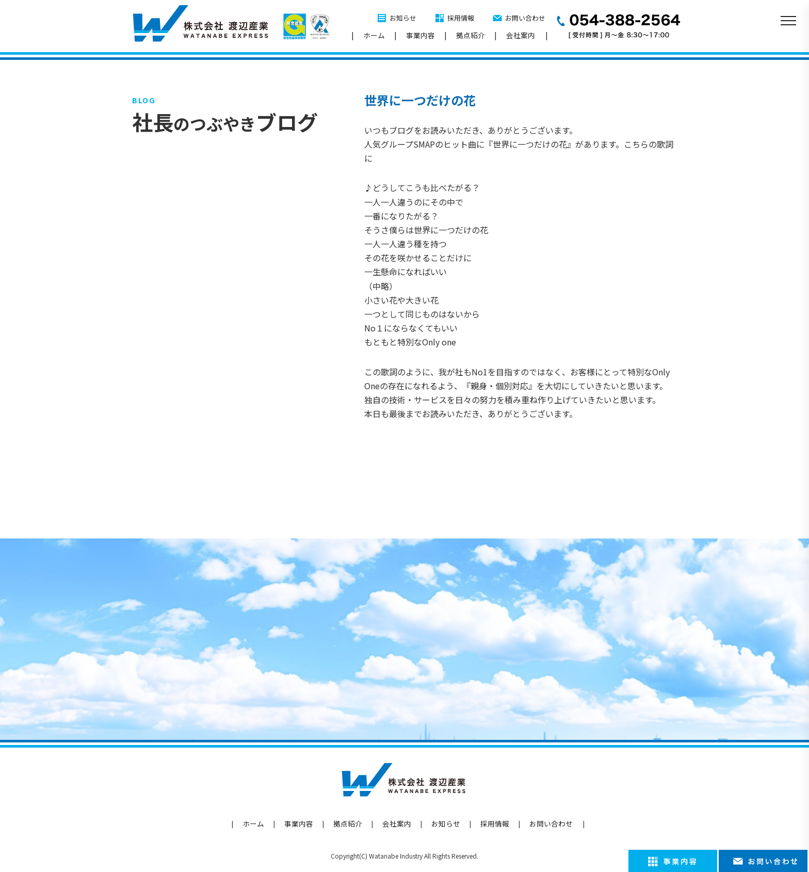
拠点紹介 (470, 35)
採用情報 (460, 18)
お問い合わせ (525, 18)
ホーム (374, 35)
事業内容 (420, 35)
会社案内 (520, 35)
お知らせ (403, 18)
